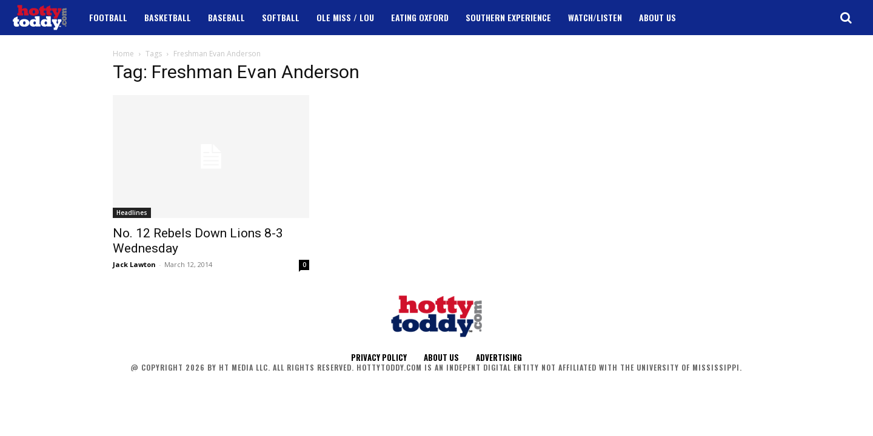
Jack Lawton (134, 264)
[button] (845, 17)
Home (123, 53)
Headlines (131, 212)
